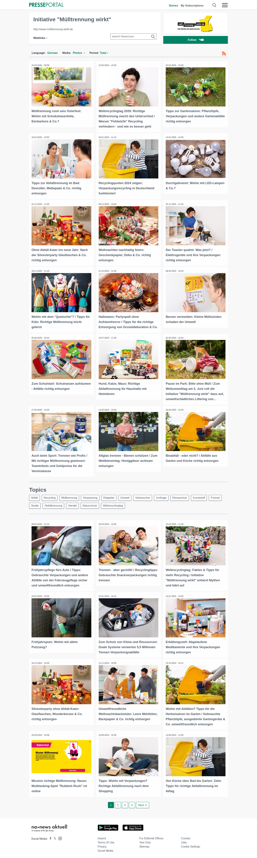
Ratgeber (112, 496)
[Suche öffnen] (214, 5)
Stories (173, 5)
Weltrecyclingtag (132, 505)
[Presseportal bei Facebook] (49, 837)
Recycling (51, 496)
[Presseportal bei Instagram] (59, 837)
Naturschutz (108, 505)
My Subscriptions (192, 5)
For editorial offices (151, 837)
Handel (89, 505)
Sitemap (144, 845)
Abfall (34, 496)
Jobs (184, 841)
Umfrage (166, 496)
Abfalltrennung (70, 505)
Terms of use (106, 841)
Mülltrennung (71, 496)
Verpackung (92, 496)
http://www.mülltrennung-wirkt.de (53, 29)
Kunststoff (206, 496)
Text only (145, 841)
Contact (185, 837)
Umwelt (128, 496)
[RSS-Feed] (224, 53)
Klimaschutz (185, 496)
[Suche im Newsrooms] (133, 36)
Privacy (102, 845)
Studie (50, 505)
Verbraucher (147, 496)
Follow (196, 40)
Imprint (102, 837)
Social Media (105, 849)
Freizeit (35, 505)
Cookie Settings (190, 845)
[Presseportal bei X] (53, 837)
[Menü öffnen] (225, 5)
